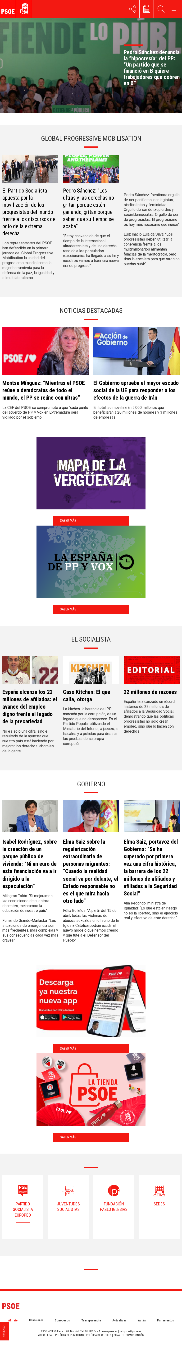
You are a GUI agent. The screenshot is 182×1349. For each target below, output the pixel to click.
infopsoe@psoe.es (130, 1331)
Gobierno (91, 784)
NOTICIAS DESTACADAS (91, 310)
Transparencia (91, 1320)
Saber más (68, 521)
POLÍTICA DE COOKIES (98, 1335)
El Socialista (91, 639)
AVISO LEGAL (45, 1335)
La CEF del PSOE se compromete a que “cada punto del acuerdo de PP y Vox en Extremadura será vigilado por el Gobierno (45, 412)
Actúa (142, 1320)
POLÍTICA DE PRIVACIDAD (69, 1335)
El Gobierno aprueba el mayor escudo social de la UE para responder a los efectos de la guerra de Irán (136, 390)
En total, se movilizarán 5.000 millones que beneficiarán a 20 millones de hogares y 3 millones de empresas (135, 412)
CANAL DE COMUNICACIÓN (129, 1335)
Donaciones (36, 1320)
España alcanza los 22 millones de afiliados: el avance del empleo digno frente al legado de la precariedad (29, 707)
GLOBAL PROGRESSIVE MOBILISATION (91, 138)
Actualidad (119, 1320)
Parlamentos (165, 1320)
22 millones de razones (150, 692)
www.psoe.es (110, 1331)
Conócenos (62, 1320)
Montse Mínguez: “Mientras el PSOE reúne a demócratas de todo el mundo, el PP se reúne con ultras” (43, 390)
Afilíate (13, 1320)
